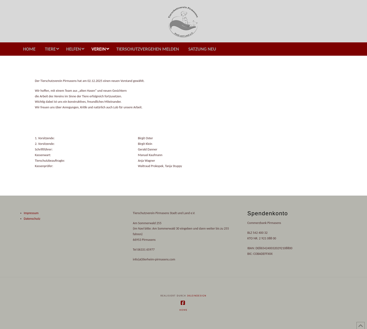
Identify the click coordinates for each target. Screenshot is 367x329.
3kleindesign (196, 295)
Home (183, 309)
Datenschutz (32, 219)
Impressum (31, 213)
